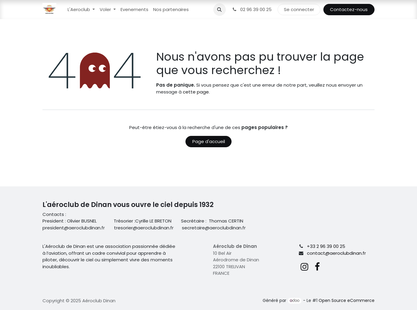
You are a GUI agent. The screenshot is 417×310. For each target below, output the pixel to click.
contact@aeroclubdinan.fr (336, 253)
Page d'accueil (208, 141)
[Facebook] (317, 267)
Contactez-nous (349, 9)
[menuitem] (81, 10)
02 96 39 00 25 (252, 9)
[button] (219, 9)
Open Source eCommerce (347, 300)
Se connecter (299, 9)
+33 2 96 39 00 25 (326, 246)
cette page (196, 92)
